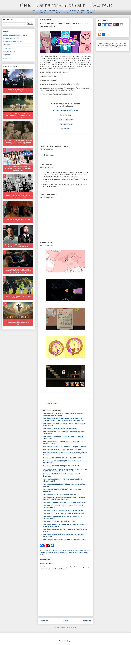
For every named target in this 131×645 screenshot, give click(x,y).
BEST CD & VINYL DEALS (11, 38)
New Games (50, 552)
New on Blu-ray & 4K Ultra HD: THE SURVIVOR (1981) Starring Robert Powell (18, 90)
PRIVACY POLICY (9, 51)
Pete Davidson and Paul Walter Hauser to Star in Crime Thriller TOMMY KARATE (18, 245)
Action (47, 550)
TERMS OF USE (8, 48)
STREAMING (72, 10)
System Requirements (65, 119)
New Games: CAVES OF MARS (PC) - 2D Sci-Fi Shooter (61, 466)
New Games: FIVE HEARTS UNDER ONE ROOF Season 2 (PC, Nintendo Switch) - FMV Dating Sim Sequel (18, 168)
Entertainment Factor (50, 403)
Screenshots (65, 129)
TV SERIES (61, 10)
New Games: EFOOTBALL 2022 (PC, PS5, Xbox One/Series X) (63, 513)
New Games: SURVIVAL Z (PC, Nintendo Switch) (59, 521)
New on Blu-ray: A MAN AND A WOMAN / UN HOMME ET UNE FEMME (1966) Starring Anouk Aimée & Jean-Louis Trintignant (18, 142)
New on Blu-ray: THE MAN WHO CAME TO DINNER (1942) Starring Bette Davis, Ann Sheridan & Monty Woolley (18, 195)
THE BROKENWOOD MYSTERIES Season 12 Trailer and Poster (18, 297)
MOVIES (52, 10)
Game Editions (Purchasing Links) (65, 110)
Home (66, 621)
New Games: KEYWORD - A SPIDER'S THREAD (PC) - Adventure (64, 447)
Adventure (52, 550)
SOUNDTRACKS (59, 13)
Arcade (58, 550)
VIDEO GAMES (86, 13)
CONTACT (6, 55)
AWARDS (43, 10)
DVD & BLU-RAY (44, 13)
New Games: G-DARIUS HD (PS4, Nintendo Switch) (60, 428)
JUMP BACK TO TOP (46, 149)
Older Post (87, 621)
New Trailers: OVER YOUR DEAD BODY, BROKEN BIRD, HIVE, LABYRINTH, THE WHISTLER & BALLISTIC (18, 270)
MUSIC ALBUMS (73, 13)
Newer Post (44, 621)
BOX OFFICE (92, 10)
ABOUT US (6, 58)
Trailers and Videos (65, 124)
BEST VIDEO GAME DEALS (12, 41)
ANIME (82, 10)
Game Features (65, 115)
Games (63, 550)
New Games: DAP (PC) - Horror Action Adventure (59, 494)
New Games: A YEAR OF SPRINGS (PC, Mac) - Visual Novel (63, 450)
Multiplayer (83, 550)
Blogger (69, 641)
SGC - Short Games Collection (74, 552)
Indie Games (75, 550)
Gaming (68, 550)
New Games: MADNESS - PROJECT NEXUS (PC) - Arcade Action (64, 502)
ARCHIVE (6, 45)
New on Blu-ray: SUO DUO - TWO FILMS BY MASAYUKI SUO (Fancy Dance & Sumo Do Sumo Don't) (18, 115)
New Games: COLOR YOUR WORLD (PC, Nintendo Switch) (63, 510)
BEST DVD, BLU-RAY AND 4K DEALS (15, 35)
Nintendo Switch (48, 155)
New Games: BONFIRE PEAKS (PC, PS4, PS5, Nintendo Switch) (64, 539)
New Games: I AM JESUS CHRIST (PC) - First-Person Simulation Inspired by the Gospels (18, 322)
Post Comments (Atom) (69, 627)
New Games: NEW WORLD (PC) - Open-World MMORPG (62, 458)
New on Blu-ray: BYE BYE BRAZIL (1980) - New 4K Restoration (18, 220)
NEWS (35, 10)
